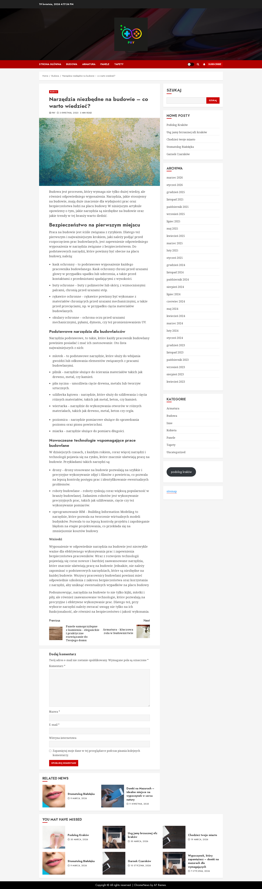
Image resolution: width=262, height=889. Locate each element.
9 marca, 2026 (79, 798)
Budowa (71, 64)
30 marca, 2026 (79, 839)
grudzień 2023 (176, 345)
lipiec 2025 (173, 221)
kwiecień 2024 (176, 316)
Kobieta (171, 430)
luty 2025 (172, 250)
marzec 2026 (175, 177)
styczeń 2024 (175, 338)
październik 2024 (178, 279)
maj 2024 (172, 309)
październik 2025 (178, 207)
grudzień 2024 (176, 265)
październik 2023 (178, 360)
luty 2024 (172, 330)
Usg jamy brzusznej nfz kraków (187, 132)
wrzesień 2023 (176, 367)
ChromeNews (142, 885)
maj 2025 (172, 228)
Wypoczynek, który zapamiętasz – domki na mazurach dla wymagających (174, 863)
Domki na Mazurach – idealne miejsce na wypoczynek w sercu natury (112, 796)
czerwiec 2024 (176, 301)
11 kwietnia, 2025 (139, 804)
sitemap (172, 491)
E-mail (54, 725)
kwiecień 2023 (176, 381)
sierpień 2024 (175, 287)
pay (53, 113)
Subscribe (211, 64)
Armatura (88, 64)
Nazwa (54, 711)
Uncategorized (176, 452)
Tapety (118, 64)
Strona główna (50, 64)
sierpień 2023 (175, 374)
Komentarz (57, 666)
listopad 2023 (175, 352)
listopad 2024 (175, 272)
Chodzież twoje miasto (181, 139)
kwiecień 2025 (176, 236)
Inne (169, 423)
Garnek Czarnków (178, 154)
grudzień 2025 (176, 192)
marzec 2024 (175, 323)
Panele (104, 64)
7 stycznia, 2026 (200, 871)
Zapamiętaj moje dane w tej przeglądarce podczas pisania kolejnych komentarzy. (96, 753)
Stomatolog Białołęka (53, 796)
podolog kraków (181, 472)
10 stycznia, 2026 (141, 865)
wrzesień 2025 (176, 214)
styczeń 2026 (175, 185)
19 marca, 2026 (199, 839)
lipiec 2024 (173, 294)
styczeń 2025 (175, 258)
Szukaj (174, 90)
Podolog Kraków (177, 125)
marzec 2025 (175, 243)
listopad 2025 (175, 199)
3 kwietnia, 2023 (69, 113)
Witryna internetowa (62, 738)
